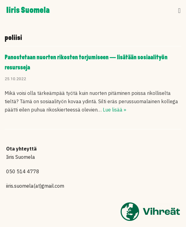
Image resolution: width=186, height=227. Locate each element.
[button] (179, 11)
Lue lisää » (114, 110)
